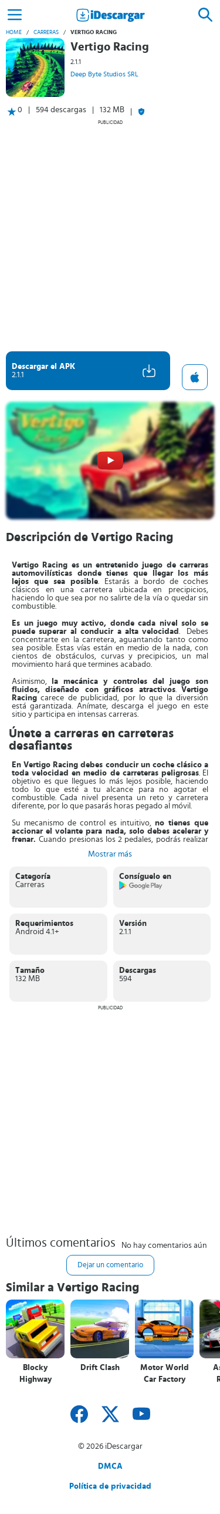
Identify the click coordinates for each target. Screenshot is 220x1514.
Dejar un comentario (110, 1265)
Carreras (46, 32)
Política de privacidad (110, 1486)
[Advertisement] (110, 235)
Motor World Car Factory (164, 1374)
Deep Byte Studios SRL (104, 74)
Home (14, 32)
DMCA (110, 1466)
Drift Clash (100, 1368)
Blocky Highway (35, 1374)
